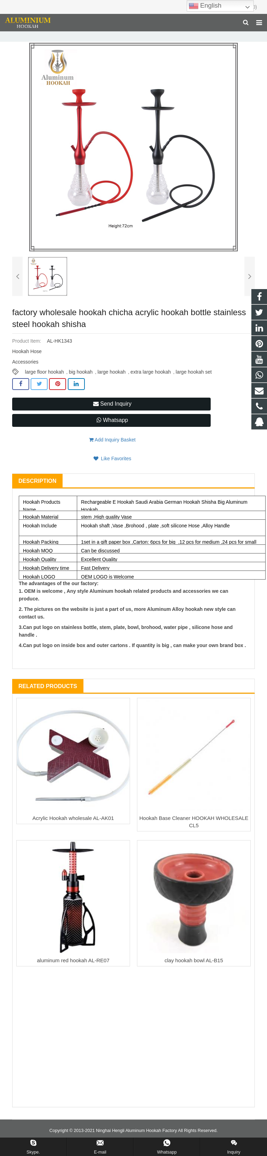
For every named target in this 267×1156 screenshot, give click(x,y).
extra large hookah (150, 383)
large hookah (111, 383)
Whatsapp (112, 432)
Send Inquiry (112, 415)
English (205, 6)
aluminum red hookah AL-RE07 (73, 972)
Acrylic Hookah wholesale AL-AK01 (73, 829)
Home (46, 36)
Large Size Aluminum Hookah (113, 36)
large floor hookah (44, 383)
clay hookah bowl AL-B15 (193, 972)
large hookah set (194, 383)
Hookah (68, 36)
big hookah (81, 383)
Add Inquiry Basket (112, 451)
